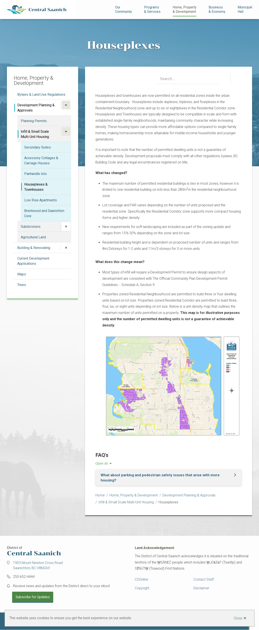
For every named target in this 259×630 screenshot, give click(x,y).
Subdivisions (30, 227)
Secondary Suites (37, 147)
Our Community (123, 9)
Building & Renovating (33, 248)
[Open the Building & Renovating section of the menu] (66, 247)
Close (238, 618)
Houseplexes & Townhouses (36, 187)
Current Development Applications (33, 261)
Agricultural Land (33, 237)
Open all (101, 463)
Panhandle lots (35, 174)
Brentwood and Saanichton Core (44, 213)
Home (100, 495)
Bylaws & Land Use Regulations (41, 94)
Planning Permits (34, 121)
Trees (21, 285)
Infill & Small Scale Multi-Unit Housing (35, 134)
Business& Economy (217, 9)
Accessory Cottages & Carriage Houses (41, 160)
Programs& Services (152, 9)
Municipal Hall (245, 9)
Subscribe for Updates (33, 597)
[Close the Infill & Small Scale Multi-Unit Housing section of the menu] (66, 131)
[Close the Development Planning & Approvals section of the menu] (66, 105)
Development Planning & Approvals (36, 107)
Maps (21, 274)
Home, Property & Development (133, 495)
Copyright (142, 588)
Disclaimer (201, 588)
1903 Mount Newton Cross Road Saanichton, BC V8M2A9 (38, 565)
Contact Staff (203, 579)
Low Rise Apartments (40, 200)
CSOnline (141, 579)
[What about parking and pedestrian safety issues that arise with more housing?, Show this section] (168, 477)
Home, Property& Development (184, 9)
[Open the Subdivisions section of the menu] (66, 226)
